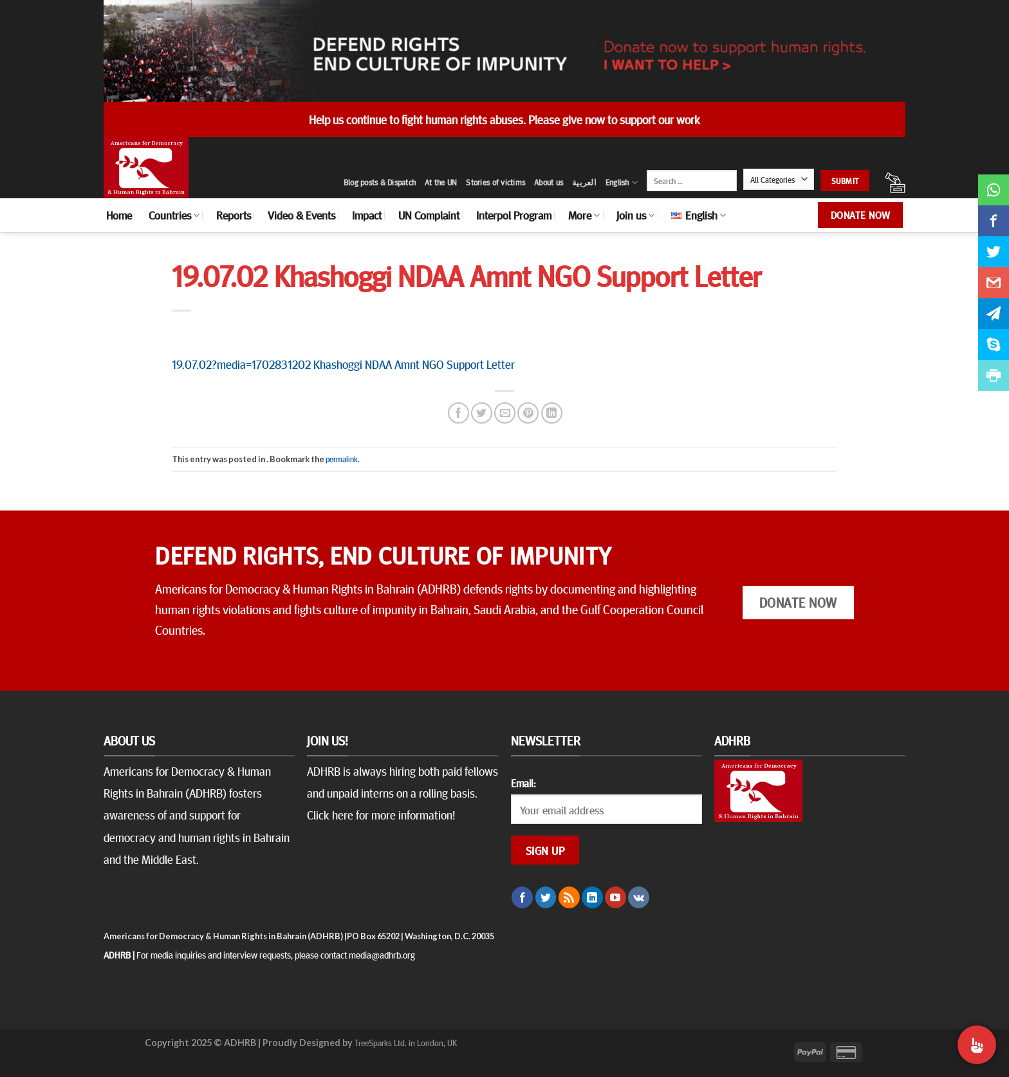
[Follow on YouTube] (615, 897)
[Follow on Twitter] (546, 897)
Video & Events (301, 215)
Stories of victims (495, 182)
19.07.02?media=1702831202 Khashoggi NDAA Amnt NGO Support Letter (343, 363)
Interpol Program (513, 215)
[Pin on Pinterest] (528, 413)
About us (548, 182)
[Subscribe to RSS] (569, 897)
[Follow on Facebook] (522, 897)
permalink (342, 459)
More (584, 215)
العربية (584, 182)
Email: (523, 783)
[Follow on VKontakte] (638, 897)
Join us (635, 215)
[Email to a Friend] (504, 413)
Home (119, 215)
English (622, 182)
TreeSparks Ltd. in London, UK (406, 1042)
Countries (174, 215)
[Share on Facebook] (458, 413)
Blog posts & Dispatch (380, 182)
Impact (367, 215)
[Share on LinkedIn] (551, 413)
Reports (233, 215)
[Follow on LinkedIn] (592, 897)
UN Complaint (428, 215)
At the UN (441, 182)
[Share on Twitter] (481, 413)
